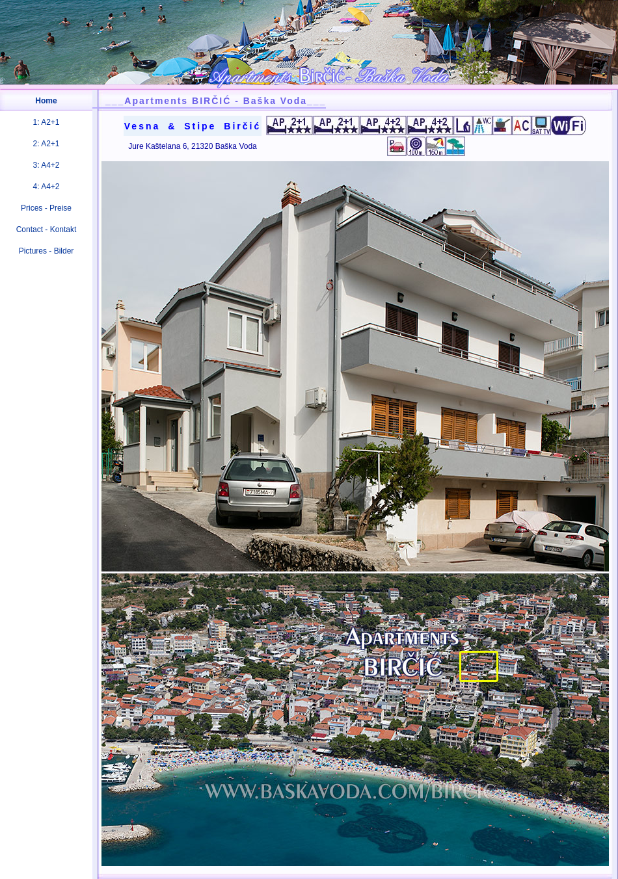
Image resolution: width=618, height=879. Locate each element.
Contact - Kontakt (46, 229)
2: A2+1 (46, 143)
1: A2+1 (46, 122)
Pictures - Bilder (46, 251)
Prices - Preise (46, 208)
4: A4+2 (46, 186)
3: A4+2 (46, 165)
